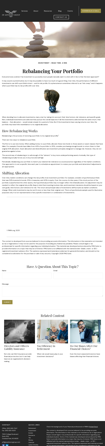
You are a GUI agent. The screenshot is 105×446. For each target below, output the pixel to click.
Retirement (32, 422)
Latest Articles (33, 439)
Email (55, 264)
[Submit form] (7, 296)
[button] (25, 5)
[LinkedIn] (7, 439)
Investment (32, 424)
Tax (30, 432)
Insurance (32, 429)
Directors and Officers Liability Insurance (16, 341)
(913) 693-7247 (12, 422)
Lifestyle (31, 436)
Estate (31, 427)
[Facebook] (3, 439)
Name (4, 264)
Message (5, 278)
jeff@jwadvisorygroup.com (11, 436)
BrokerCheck (93, 421)
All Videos (32, 441)
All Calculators (33, 443)
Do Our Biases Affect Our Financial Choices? (83, 341)
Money (31, 434)
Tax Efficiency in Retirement (46, 341)
